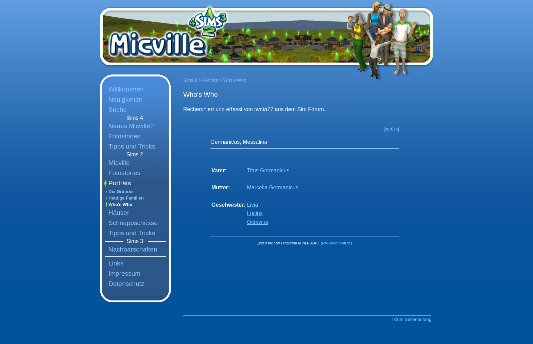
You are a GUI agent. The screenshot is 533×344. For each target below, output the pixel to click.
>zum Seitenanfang (411, 319)
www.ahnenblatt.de (336, 243)
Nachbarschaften (132, 249)
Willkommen (125, 89)
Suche (117, 109)
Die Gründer (121, 191)
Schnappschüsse (133, 222)
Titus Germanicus (268, 170)
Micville (119, 162)
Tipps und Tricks (131, 146)
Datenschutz (126, 283)
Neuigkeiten (125, 99)
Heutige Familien (126, 198)
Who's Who (120, 204)
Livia (252, 205)
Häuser (118, 212)
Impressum (124, 273)
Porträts (119, 183)
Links (115, 263)
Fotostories (124, 136)
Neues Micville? (131, 126)
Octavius (257, 222)
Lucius (254, 213)
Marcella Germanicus (272, 187)
